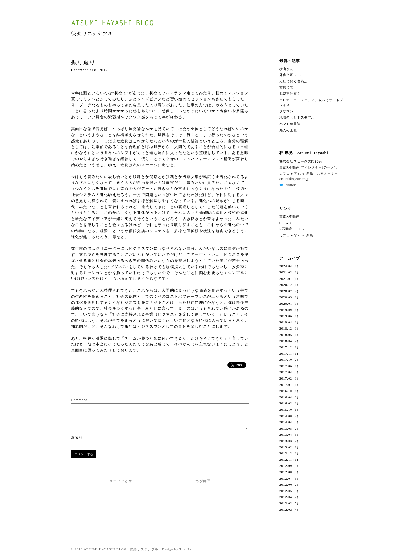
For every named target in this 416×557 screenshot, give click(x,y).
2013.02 (285, 447)
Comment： (81, 400)
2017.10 (285, 359)
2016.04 (285, 397)
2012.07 (285, 478)
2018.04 (285, 341)
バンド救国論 (290, 123)
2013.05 (285, 428)
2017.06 (285, 366)
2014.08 (285, 416)
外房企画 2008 (290, 75)
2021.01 (285, 278)
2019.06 (285, 316)
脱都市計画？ (290, 93)
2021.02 (285, 272)
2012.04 (285, 497)
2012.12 (285, 453)
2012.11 (285, 459)
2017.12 (285, 347)
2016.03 (285, 403)
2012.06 (285, 484)
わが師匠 (206, 481)
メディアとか (117, 481)
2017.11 (285, 353)
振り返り (83, 62)
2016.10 (285, 391)
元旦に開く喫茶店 (293, 81)
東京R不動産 (289, 216)
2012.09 (285, 465)
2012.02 (285, 509)
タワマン (286, 111)
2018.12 (285, 328)
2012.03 (285, 503)
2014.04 (285, 422)
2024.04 (285, 266)
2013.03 (285, 441)
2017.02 (285, 378)
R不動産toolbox (292, 229)
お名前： (78, 437)
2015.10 (285, 409)
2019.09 (285, 310)
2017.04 (285, 372)
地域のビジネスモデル (297, 117)
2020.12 (285, 284)
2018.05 (285, 334)
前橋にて (286, 87)
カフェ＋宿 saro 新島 (296, 235)
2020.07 (285, 291)
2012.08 (285, 472)
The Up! (186, 549)
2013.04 (285, 434)
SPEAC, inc (288, 223)
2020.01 (285, 303)
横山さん (286, 69)
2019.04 (285, 322)
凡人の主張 (288, 130)
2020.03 (285, 297)
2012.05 (285, 491)
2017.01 (285, 384)
